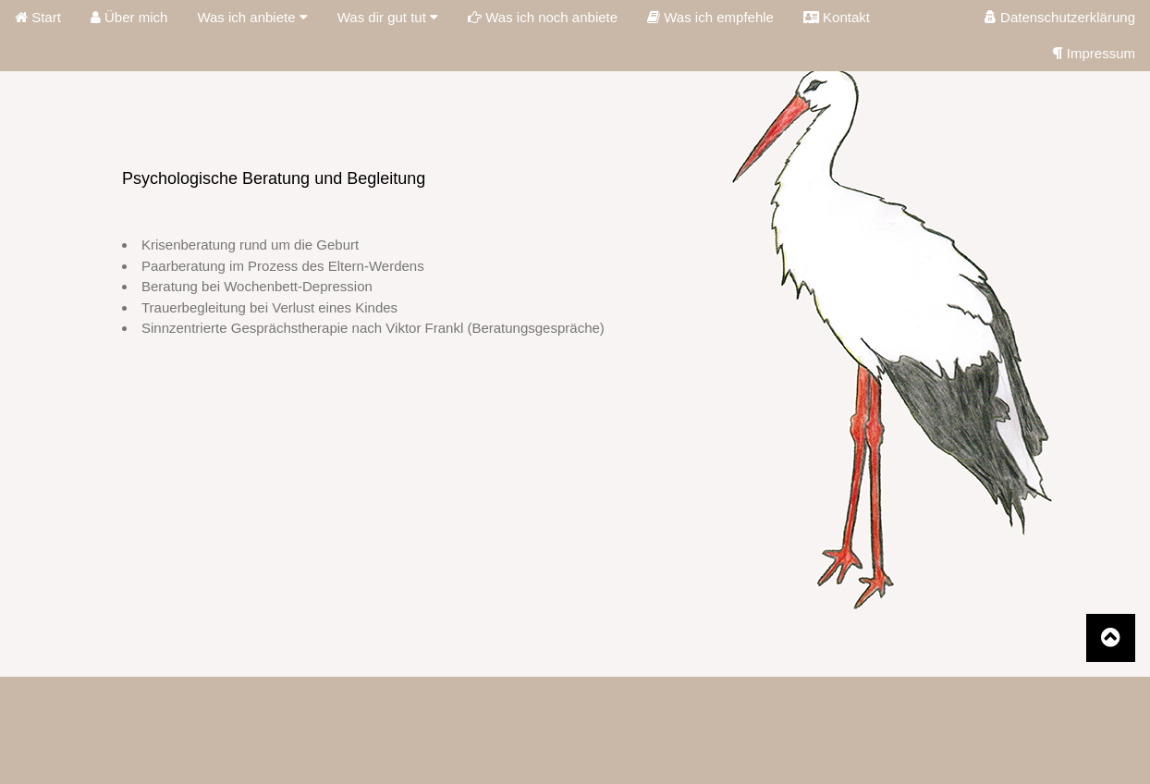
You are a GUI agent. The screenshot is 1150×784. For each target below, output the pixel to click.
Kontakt (836, 17)
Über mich (129, 17)
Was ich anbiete (252, 17)
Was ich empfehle (710, 17)
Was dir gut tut (387, 17)
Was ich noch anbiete (543, 17)
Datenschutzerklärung (1060, 17)
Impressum (1094, 53)
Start (38, 17)
